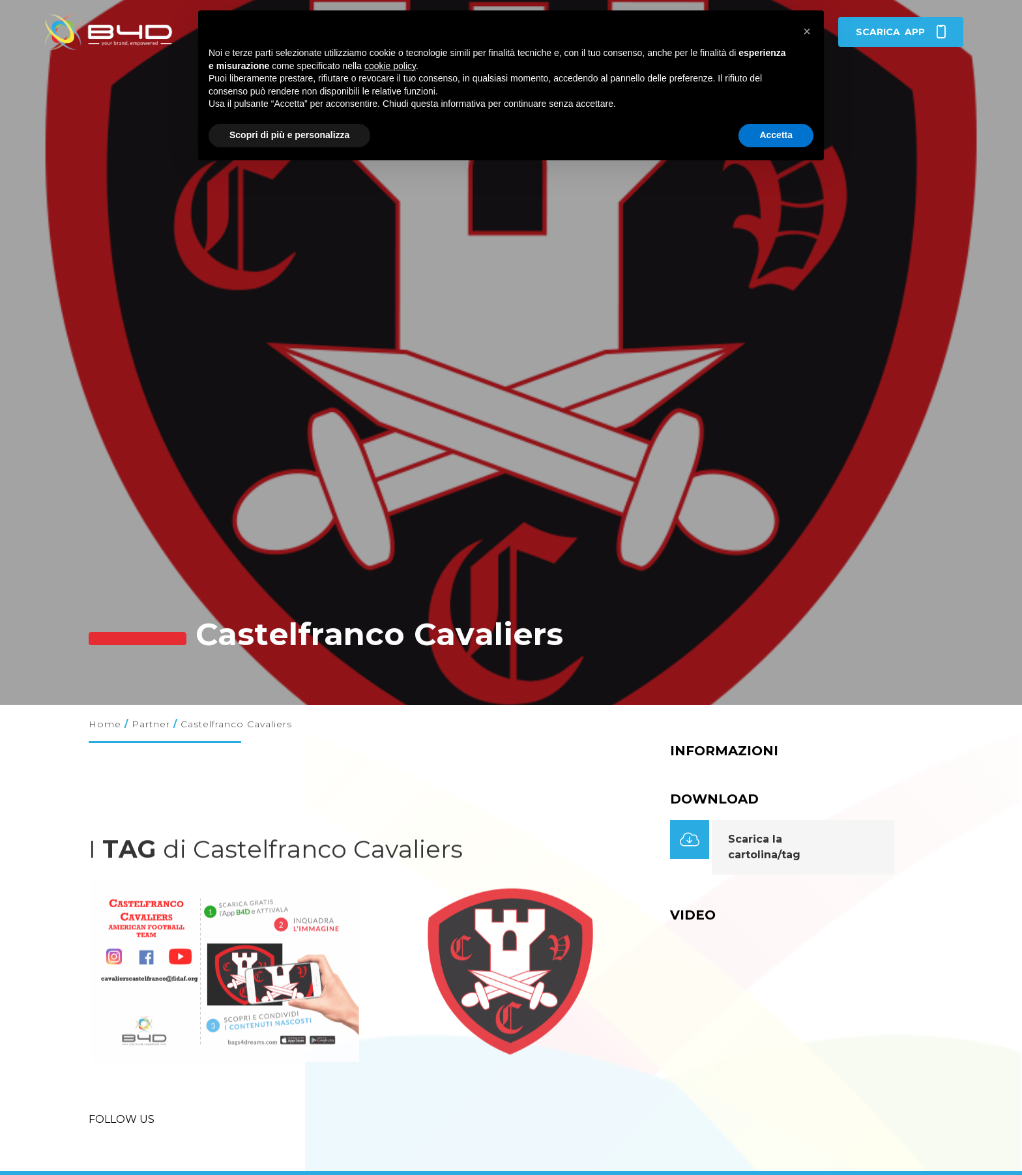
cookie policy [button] (390, 66)
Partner (151, 724)
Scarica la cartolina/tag (764, 847)
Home (105, 724)
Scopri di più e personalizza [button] (289, 135)
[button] (806, 31)
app (901, 31)
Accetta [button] (776, 135)
